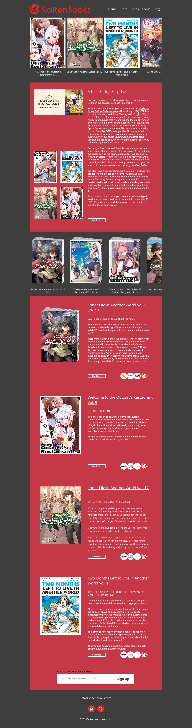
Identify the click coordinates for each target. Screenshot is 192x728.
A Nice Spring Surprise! (107, 91)
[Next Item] (158, 48)
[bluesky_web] (91, 708)
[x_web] (100, 708)
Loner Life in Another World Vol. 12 (118, 487)
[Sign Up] (123, 679)
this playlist (141, 165)
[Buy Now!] (97, 376)
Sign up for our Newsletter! (74, 672)
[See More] (97, 220)
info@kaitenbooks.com (96, 698)
